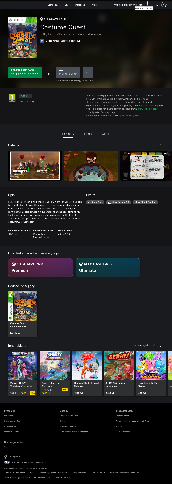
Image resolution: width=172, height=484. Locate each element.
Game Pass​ (53, 4)
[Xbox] (37, 4)
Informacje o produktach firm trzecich (124, 473)
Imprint (32, 473)
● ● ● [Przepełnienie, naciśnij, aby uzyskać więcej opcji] (88, 72)
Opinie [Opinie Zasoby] (62, 421)
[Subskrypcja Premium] (40, 267)
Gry (66, 4)
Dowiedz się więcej (147, 108)
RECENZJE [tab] (88, 134)
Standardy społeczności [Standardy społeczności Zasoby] (69, 426)
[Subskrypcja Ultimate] (108, 267)
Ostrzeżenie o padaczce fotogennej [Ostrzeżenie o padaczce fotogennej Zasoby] (74, 432)
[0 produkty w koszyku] (157, 4)
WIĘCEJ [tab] (106, 134)
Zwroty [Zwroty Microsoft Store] (119, 426)
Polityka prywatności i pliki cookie (53, 473)
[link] (22, 314)
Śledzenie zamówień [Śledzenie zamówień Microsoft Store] (124, 432)
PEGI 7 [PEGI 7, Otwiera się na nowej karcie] (25, 96)
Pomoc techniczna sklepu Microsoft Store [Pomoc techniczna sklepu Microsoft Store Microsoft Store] (132, 421)
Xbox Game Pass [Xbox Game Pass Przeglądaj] (10, 426)
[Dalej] (160, 145)
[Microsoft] (15, 4)
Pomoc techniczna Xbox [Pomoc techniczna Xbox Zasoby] (69, 416)
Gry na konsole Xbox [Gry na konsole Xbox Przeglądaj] (12, 421)
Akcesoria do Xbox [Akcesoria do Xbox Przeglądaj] (11, 432)
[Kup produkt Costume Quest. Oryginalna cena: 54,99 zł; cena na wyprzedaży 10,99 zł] (68, 72)
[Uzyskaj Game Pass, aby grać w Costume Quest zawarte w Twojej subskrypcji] (25, 72)
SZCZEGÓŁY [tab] (68, 134)
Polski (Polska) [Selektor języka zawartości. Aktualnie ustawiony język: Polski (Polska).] (14, 457)
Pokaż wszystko (141, 345)
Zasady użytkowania (79, 473)
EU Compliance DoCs (42, 477)
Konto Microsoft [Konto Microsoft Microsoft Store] (122, 416)
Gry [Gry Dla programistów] (5, 447)
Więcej (95, 4)
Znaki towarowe (98, 473)
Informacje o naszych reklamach (17, 477)
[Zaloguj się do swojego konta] (164, 5)
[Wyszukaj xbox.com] (150, 4)
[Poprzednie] (154, 145)
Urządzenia (79, 4)
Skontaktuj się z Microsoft (14, 473)
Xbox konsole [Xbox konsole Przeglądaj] (9, 416)
